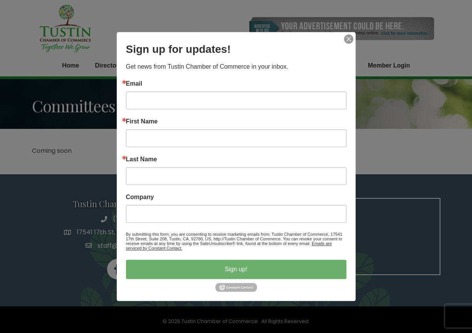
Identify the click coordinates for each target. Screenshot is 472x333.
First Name (142, 121)
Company (140, 197)
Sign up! (236, 269)
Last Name (141, 159)
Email (134, 84)
